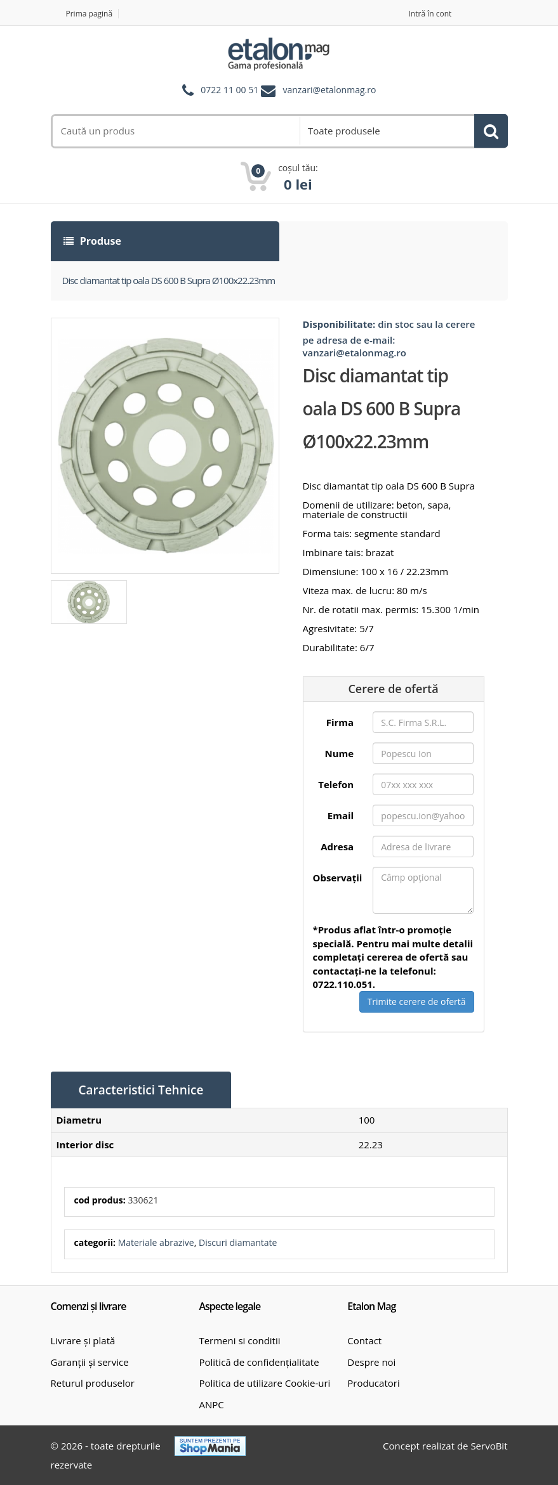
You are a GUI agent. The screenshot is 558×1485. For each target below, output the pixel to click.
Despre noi (371, 1362)
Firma (340, 722)
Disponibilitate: (339, 324)
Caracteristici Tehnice (141, 1090)
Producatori (373, 1383)
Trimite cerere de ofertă (417, 1001)
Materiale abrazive (156, 1242)
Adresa (337, 846)
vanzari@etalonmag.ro (329, 90)
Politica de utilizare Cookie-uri (264, 1383)
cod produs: (100, 1200)
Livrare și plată (83, 1340)
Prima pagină (89, 13)
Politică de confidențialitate (259, 1362)
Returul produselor (93, 1383)
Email (341, 815)
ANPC (211, 1404)
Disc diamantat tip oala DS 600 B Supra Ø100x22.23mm (169, 280)
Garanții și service (90, 1362)
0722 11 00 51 (229, 90)
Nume (339, 753)
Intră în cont (430, 13)
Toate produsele (344, 130)
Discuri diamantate (238, 1242)
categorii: (95, 1242)
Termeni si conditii (239, 1340)
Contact (364, 1340)
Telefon (336, 784)
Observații (337, 877)
